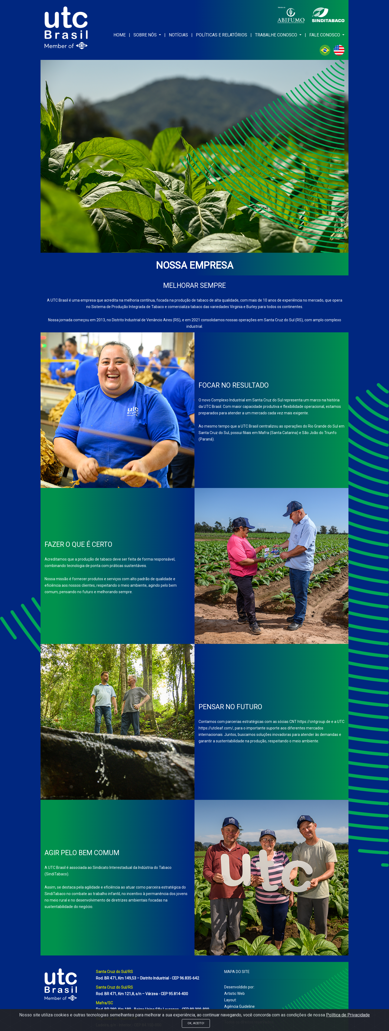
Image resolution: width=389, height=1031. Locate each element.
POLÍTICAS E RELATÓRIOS (221, 34)
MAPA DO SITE (237, 971)
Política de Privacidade (348, 1027)
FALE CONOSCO (325, 34)
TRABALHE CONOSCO (276, 34)
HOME (119, 34)
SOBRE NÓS (145, 34)
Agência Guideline (239, 1006)
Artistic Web (234, 993)
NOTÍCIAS (178, 34)
